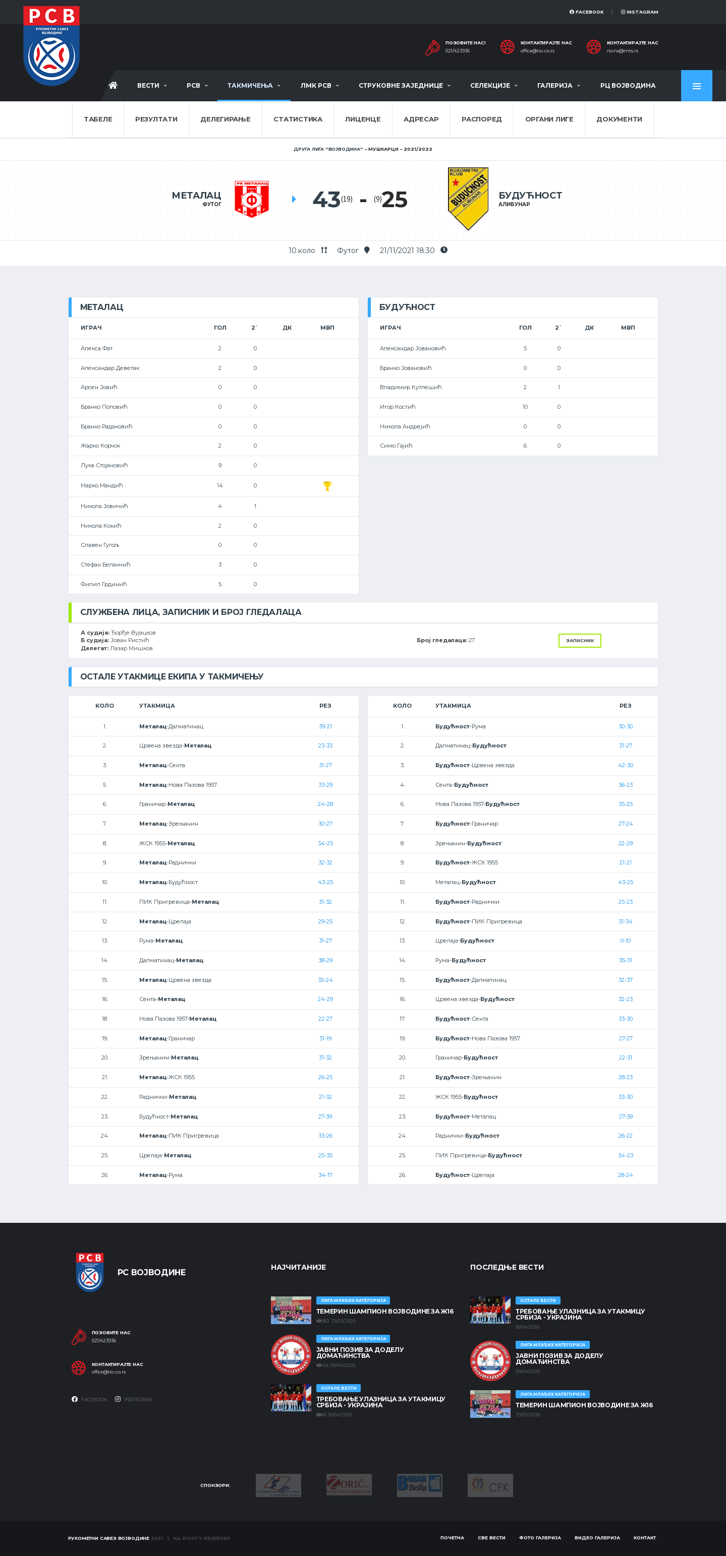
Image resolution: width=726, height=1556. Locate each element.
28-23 (626, 1077)
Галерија (555, 85)
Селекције (490, 85)
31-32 (325, 901)
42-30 (625, 765)
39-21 (325, 726)
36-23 (626, 784)
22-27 (325, 1018)
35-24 (325, 979)
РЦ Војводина (628, 85)
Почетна (452, 1537)
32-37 (626, 979)
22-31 (625, 1057)
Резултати (156, 119)
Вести (148, 85)
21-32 (325, 1096)
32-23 (626, 999)
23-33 (325, 745)
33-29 (325, 784)
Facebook (587, 12)
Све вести (492, 1537)
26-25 (325, 1077)
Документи (619, 119)
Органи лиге (549, 119)
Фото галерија (540, 1537)
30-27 (325, 823)
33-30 (626, 1018)
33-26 (325, 1135)
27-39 (325, 1116)
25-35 (325, 1155)
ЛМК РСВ (316, 85)
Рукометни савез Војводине (109, 1538)
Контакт (645, 1537)
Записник (580, 640)
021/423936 (457, 50)
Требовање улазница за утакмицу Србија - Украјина (380, 1402)
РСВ (193, 85)
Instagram (639, 12)
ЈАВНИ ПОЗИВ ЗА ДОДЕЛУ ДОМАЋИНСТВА (360, 1352)
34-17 (325, 1174)
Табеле (98, 119)
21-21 (626, 862)
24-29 (325, 999)
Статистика (297, 119)
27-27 (626, 1038)
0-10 (626, 940)
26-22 (626, 1135)
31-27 (325, 765)
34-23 (625, 1155)
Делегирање (225, 119)
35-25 (626, 803)
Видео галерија (597, 1537)
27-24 (626, 823)
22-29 (626, 843)
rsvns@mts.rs (622, 50)
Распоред (482, 119)
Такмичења (250, 85)
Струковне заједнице (401, 85)
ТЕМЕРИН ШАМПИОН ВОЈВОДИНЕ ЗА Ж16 (384, 1311)
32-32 (325, 862)
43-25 (325, 882)
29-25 (325, 921)
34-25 (325, 843)
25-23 (626, 901)
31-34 (626, 921)
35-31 (625, 960)
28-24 (625, 1174)
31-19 (325, 1038)
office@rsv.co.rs (537, 50)
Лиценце (362, 119)
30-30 (626, 726)
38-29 (325, 960)
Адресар (421, 119)
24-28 (325, 803)
